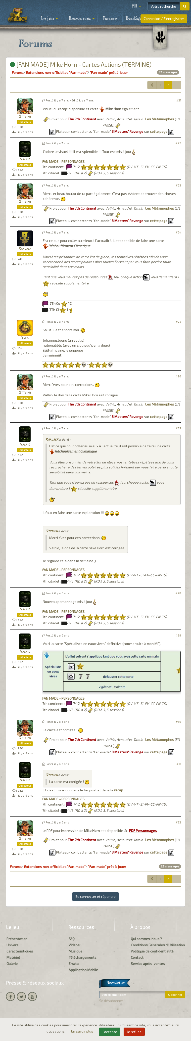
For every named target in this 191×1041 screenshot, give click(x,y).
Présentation (16, 939)
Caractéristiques (19, 951)
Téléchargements (82, 957)
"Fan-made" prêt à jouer (109, 72)
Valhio (25, 159)
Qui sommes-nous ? (146, 939)
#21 (178, 100)
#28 (178, 593)
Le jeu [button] (49, 18)
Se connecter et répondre (95, 896)
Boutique (135, 18)
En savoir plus (82, 1031)
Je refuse (134, 1032)
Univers (12, 945)
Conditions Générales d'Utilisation (158, 945)
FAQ (72, 939)
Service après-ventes (148, 963)
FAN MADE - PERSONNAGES (63, 161)
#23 (178, 185)
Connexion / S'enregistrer (164, 18)
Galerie (12, 963)
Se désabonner (111, 1000)
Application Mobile (83, 970)
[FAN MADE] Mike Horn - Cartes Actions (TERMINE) (80, 64)
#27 (178, 428)
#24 (178, 232)
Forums (110, 18)
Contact (137, 957)
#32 (178, 822)
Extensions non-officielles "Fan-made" (56, 72)
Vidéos (74, 945)
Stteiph (25, 117)
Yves (25, 338)
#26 (178, 376)
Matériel (13, 957)
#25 (178, 321)
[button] (136, 6)
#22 (178, 143)
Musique (75, 951)
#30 (178, 721)
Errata (74, 963)
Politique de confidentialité (152, 951)
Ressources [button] (82, 18)
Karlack (25, 249)
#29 (178, 635)
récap (118, 790)
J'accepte (109, 1032)
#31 (179, 764)
